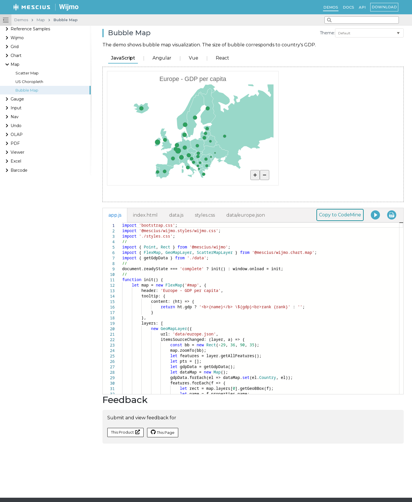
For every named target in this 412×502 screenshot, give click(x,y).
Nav (15, 116)
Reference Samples (30, 29)
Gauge (17, 99)
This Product (125, 432)
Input (16, 108)
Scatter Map (27, 73)
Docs (348, 7)
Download (384, 7)
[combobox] (361, 20)
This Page (163, 432)
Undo (16, 125)
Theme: (327, 32)
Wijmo (17, 37)
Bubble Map (26, 90)
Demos (330, 7)
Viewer (17, 152)
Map (15, 64)
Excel (16, 161)
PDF (15, 143)
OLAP (17, 134)
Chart (16, 55)
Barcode (19, 170)
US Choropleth (29, 82)
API (362, 7)
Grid (15, 46)
